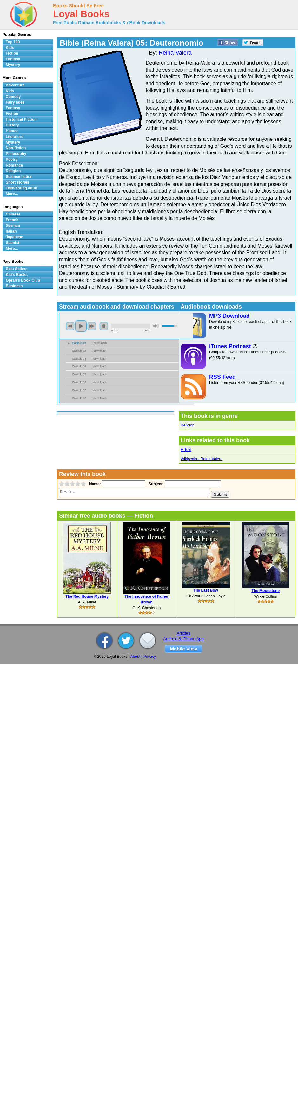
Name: (94, 484)
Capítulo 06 (79, 382)
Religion (187, 425)
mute (156, 326)
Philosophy (16, 154)
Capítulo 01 (79, 342)
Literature (14, 136)
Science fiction (19, 176)
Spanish (13, 243)
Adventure (15, 85)
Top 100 (13, 42)
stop (103, 326)
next (91, 326)
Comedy (13, 96)
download (100, 342)
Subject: (155, 484)
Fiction (12, 53)
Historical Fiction (21, 119)
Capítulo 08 (79, 398)
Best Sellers (17, 269)
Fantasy (13, 59)
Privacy (149, 656)
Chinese (13, 214)
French (12, 220)
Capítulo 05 (79, 374)
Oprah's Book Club (23, 280)
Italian (11, 231)
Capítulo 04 (79, 366)
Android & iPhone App (183, 639)
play (81, 326)
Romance (14, 165)
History (12, 125)
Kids (10, 47)
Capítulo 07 (79, 390)
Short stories (17, 182)
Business (14, 286)
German (13, 225)
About (135, 656)
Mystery (13, 65)
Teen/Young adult (21, 188)
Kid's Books (17, 274)
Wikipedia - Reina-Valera (201, 459)
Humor (12, 131)
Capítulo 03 (79, 358)
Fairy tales (15, 102)
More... (12, 194)
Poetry (11, 159)
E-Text (186, 449)
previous (70, 326)
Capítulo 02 (79, 350)
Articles (183, 633)
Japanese (14, 237)
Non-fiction (16, 148)
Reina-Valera (175, 53)
